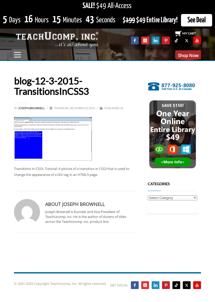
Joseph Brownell (31, 108)
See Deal (196, 20)
